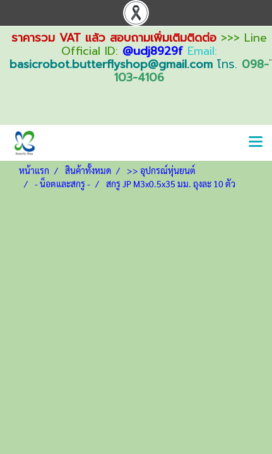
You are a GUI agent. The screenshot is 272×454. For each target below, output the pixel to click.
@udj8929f (152, 51)
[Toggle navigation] (255, 142)
